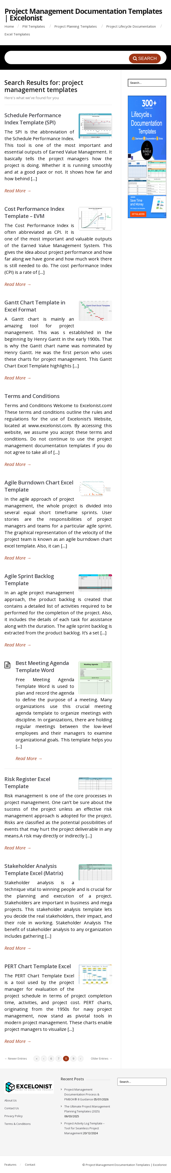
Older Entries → (101, 1058)
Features (10, 1165)
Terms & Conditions (17, 1124)
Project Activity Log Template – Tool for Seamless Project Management (84, 1128)
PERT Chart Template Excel (37, 966)
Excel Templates (17, 34)
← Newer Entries (15, 1058)
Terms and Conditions (31, 396)
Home (9, 26)
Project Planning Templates (75, 26)
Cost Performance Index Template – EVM (34, 212)
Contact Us (11, 1108)
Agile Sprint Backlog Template (29, 579)
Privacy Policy (13, 1116)
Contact (30, 1165)
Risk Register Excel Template (27, 782)
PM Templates (33, 26)
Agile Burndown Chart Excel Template (38, 486)
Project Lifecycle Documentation (131, 26)
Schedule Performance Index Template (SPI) (32, 118)
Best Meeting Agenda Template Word (42, 666)
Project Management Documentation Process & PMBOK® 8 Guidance (81, 1094)
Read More (17, 191)
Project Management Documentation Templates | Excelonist (83, 14)
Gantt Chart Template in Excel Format (34, 306)
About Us (10, 1100)
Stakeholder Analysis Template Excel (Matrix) (33, 869)
